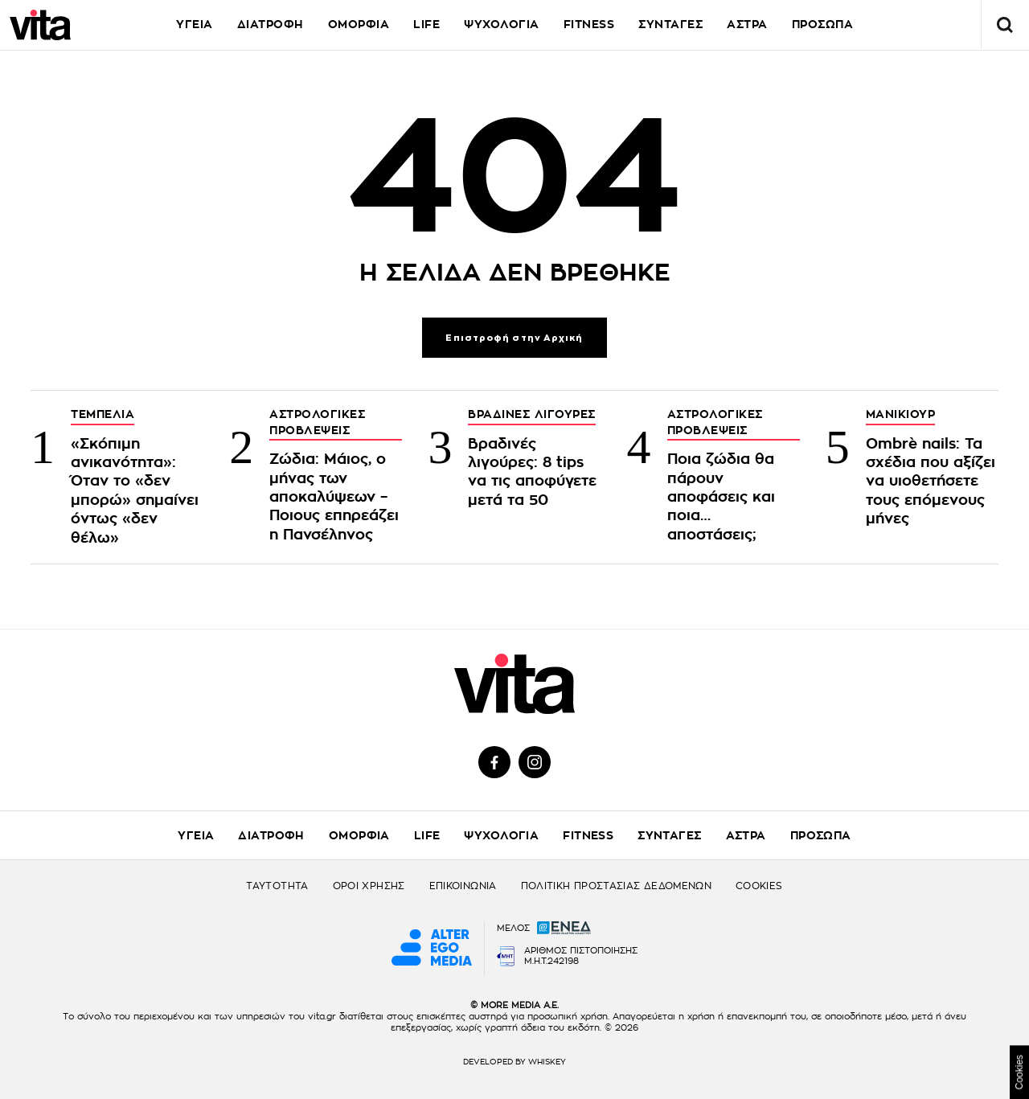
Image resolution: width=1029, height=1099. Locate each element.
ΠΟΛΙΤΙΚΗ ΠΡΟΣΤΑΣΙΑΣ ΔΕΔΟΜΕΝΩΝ (616, 886)
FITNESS (589, 24)
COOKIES (759, 886)
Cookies (1019, 1072)
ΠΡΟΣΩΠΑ (820, 835)
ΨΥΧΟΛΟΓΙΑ (501, 24)
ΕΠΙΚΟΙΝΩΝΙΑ (463, 886)
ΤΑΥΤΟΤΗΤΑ (277, 886)
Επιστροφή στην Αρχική (514, 338)
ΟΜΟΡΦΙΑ (359, 24)
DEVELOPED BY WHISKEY (514, 1062)
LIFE (426, 24)
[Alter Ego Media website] (432, 948)
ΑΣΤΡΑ (747, 24)
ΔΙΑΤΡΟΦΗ (270, 24)
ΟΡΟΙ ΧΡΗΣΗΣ (369, 886)
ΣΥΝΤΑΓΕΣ (670, 24)
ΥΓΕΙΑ (194, 24)
